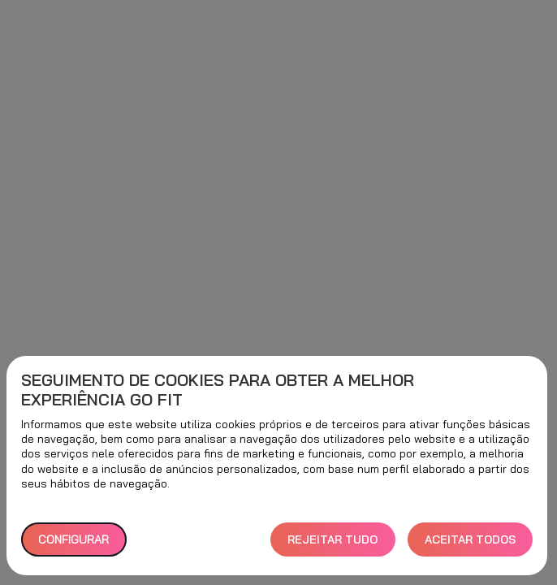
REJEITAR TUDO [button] (332, 539)
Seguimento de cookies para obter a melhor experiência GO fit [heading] (217, 390)
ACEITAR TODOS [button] (470, 539)
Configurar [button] (73, 539)
